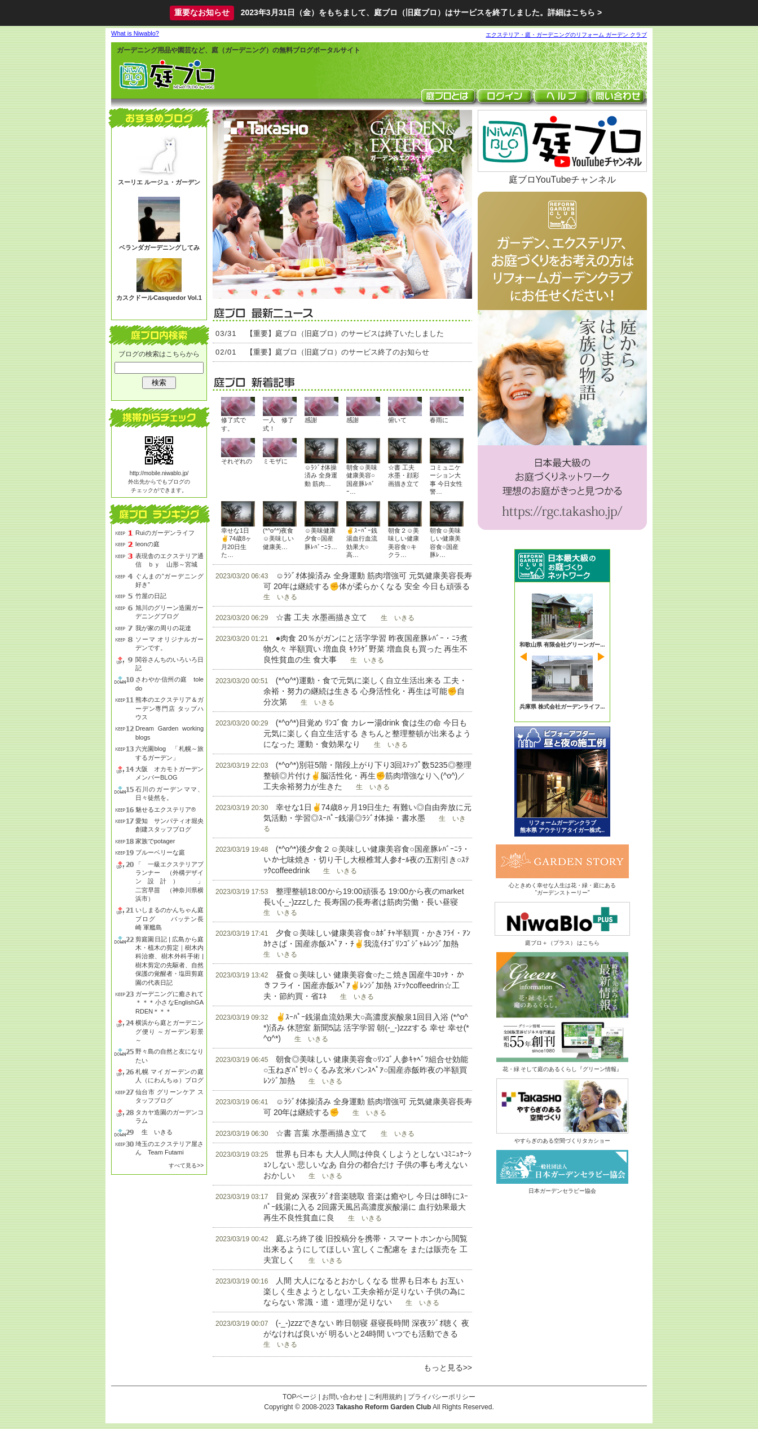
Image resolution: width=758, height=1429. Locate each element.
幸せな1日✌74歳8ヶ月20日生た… (236, 542)
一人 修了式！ (278, 424)
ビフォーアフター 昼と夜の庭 (562, 782)
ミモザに (275, 461)
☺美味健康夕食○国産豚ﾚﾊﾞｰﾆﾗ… (321, 538)
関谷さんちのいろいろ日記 (169, 663)
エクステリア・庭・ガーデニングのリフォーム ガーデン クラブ (566, 35)
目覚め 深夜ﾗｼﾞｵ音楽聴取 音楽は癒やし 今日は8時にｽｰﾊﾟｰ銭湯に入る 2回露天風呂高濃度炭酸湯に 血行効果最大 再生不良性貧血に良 (365, 1207)
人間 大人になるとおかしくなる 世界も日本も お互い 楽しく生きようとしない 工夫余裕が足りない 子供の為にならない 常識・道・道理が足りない (364, 1291)
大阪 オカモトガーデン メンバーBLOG (169, 773)
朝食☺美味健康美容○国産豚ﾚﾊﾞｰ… (361, 479)
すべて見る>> (186, 1165)
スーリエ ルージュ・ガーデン (159, 182)
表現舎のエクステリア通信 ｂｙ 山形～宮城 (169, 560)
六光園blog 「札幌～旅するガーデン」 (169, 752)
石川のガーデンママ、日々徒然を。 (169, 793)
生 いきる (154, 1132)
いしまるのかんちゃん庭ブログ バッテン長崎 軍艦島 (169, 918)
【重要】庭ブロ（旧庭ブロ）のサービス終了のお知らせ (337, 352)
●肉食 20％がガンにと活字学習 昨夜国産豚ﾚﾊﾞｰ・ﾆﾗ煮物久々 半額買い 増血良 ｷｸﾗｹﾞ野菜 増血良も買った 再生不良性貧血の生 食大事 (365, 649)
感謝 (311, 420)
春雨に (439, 420)
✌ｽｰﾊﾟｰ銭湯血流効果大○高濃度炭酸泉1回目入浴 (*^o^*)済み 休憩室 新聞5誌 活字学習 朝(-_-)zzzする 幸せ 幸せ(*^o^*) (366, 1027)
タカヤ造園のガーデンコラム (169, 1116)
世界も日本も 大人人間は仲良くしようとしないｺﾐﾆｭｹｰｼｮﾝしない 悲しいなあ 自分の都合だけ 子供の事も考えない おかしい (367, 1164)
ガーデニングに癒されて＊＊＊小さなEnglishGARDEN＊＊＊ (169, 1002)
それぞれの (236, 461)
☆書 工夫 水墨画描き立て (321, 617)
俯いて (397, 420)
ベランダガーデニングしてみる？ (159, 251)
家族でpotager (155, 841)
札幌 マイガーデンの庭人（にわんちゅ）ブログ (169, 1075)
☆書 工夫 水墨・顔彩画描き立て (403, 475)
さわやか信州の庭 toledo (169, 683)
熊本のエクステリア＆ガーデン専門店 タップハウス (169, 708)
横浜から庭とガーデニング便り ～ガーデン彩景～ (169, 1031)
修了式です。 (233, 424)
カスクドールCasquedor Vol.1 (159, 297)
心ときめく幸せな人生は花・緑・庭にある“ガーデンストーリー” (562, 885)
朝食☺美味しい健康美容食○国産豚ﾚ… (445, 542)
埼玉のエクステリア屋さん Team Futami (169, 1148)
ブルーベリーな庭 (160, 852)
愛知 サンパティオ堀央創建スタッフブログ (169, 825)
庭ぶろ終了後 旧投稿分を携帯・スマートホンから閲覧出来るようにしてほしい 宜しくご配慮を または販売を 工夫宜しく (365, 1249)
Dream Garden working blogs (169, 732)
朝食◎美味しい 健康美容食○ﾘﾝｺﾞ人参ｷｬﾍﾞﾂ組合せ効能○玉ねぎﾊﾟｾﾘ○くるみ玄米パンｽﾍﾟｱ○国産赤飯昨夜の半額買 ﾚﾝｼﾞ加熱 (365, 1070)
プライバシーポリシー (441, 1397)
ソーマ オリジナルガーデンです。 (169, 643)
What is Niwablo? (135, 33)
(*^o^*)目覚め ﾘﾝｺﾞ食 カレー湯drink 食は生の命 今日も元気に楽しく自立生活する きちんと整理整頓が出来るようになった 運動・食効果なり (367, 733)
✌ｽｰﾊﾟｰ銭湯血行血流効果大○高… (361, 542)
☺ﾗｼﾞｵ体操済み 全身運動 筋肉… (321, 475)
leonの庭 (147, 544)
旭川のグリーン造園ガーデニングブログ (169, 612)
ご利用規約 (385, 1397)
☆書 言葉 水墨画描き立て (321, 1133)
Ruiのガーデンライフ (165, 532)
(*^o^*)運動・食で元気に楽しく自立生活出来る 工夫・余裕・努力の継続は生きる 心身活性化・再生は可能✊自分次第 (365, 691)
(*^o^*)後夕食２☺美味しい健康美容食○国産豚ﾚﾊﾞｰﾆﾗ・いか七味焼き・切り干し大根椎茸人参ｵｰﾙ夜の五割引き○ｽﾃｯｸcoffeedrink (366, 859)
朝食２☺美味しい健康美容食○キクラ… (403, 542)
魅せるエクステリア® (165, 809)
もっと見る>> (448, 1367)
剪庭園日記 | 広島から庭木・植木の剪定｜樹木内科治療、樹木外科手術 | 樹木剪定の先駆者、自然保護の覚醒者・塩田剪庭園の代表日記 (169, 961)
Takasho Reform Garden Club (383, 1407)
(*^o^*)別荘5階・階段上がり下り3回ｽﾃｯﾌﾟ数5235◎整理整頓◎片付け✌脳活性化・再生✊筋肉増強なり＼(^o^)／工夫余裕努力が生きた (367, 775)
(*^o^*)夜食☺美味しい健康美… (278, 538)
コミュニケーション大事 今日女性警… (446, 479)
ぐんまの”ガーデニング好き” (169, 580)
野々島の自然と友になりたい (169, 1055)
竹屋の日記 (150, 595)
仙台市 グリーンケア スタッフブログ (169, 1096)
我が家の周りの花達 (163, 628)
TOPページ (299, 1397)
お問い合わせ (342, 1397)
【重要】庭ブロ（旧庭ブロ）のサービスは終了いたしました (345, 333)
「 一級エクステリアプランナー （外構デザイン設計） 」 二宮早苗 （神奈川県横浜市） (169, 881)
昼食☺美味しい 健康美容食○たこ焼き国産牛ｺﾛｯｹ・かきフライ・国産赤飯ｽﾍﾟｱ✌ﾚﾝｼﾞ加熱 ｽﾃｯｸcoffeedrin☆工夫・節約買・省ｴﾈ (363, 985)
